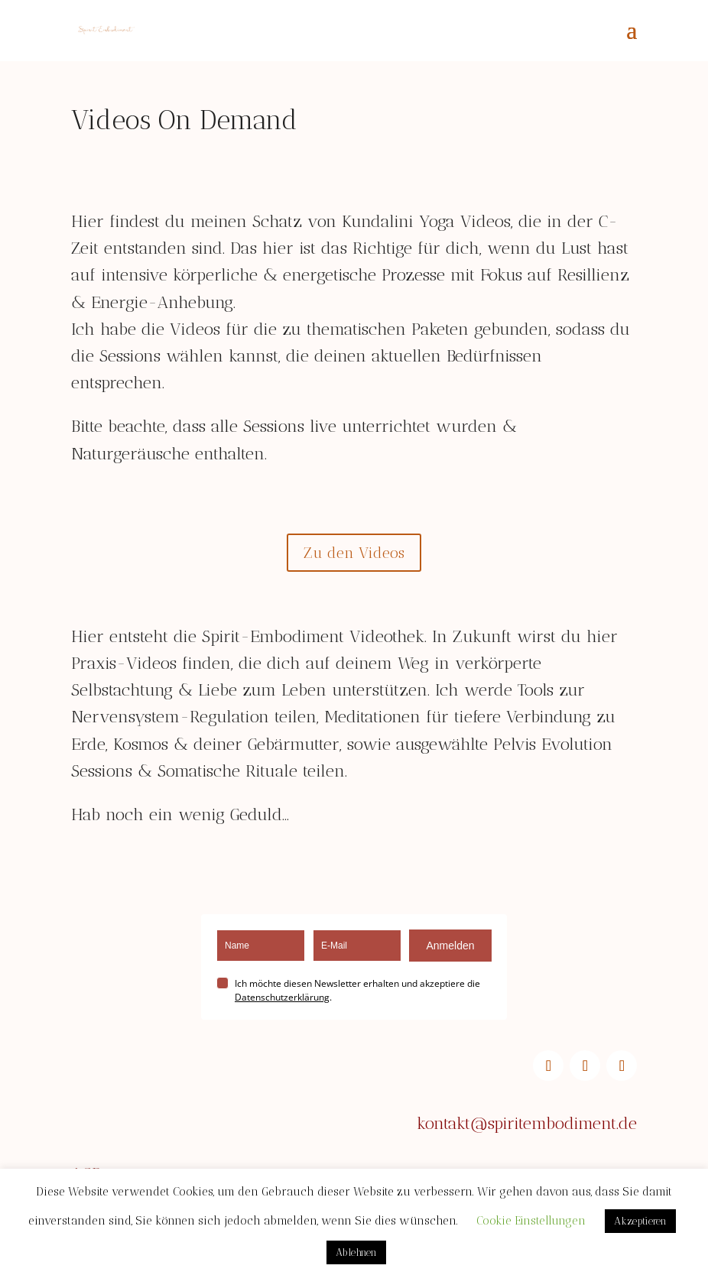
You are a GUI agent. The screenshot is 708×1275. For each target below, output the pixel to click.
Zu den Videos (354, 552)
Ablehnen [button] (356, 1252)
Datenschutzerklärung (282, 997)
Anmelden (450, 945)
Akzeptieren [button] (640, 1221)
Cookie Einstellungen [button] (531, 1221)
